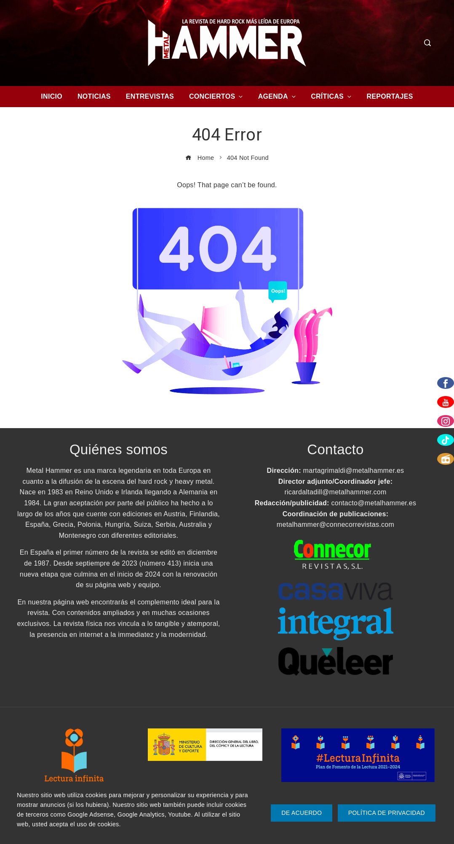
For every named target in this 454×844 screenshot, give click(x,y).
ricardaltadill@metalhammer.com (335, 492)
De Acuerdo (301, 812)
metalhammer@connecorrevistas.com (335, 524)
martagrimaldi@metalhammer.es (353, 470)
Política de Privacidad (386, 812)
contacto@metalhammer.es (373, 503)
